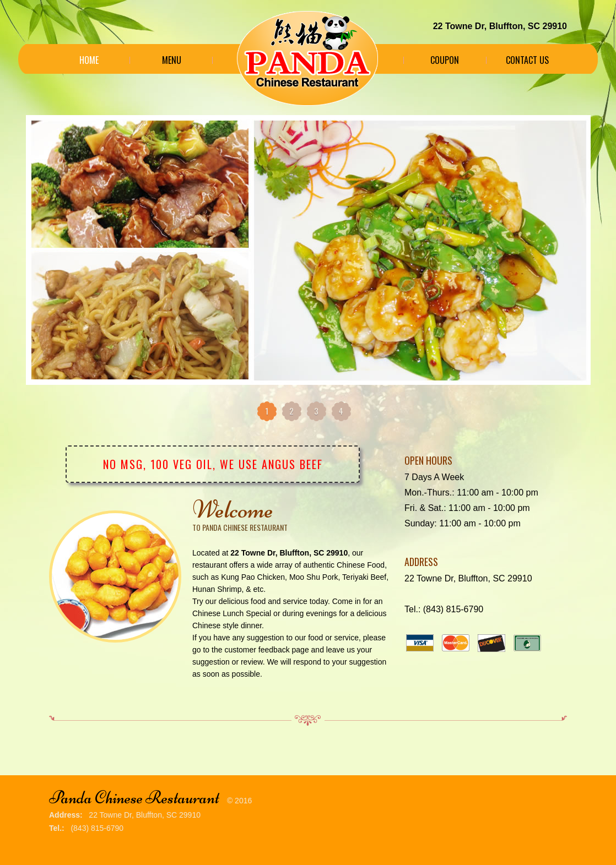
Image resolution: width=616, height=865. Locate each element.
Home (89, 60)
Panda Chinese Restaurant (134, 797)
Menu (171, 60)
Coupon (444, 60)
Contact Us (527, 60)
